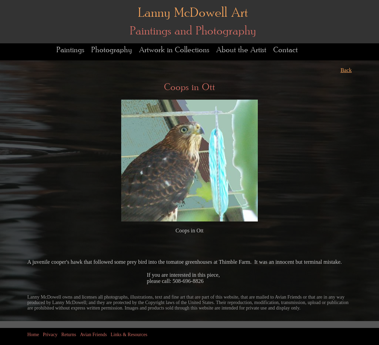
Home (33, 334)
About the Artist (241, 50)
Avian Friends (93, 334)
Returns (68, 334)
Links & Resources (129, 334)
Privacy (50, 334)
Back (346, 70)
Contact (285, 50)
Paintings (70, 50)
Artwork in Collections (174, 50)
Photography (111, 50)
